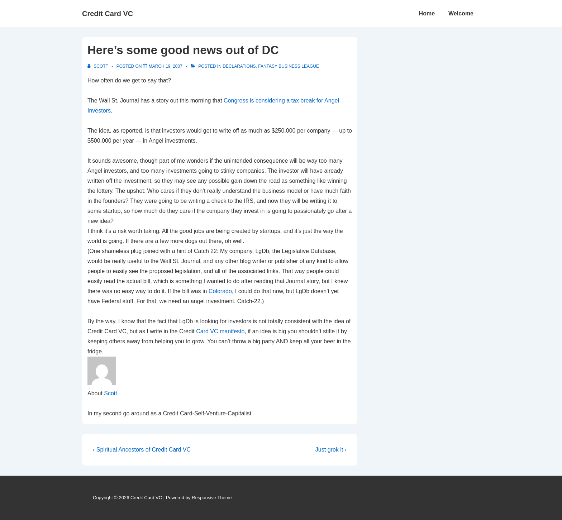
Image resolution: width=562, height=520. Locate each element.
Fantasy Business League (288, 66)
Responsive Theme (212, 497)
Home (427, 13)
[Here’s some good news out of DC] (165, 66)
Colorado (220, 291)
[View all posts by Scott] (98, 66)
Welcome (460, 13)
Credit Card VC (107, 14)
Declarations (239, 66)
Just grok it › (331, 450)
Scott (110, 393)
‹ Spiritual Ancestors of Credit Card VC (142, 450)
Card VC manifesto (220, 331)
